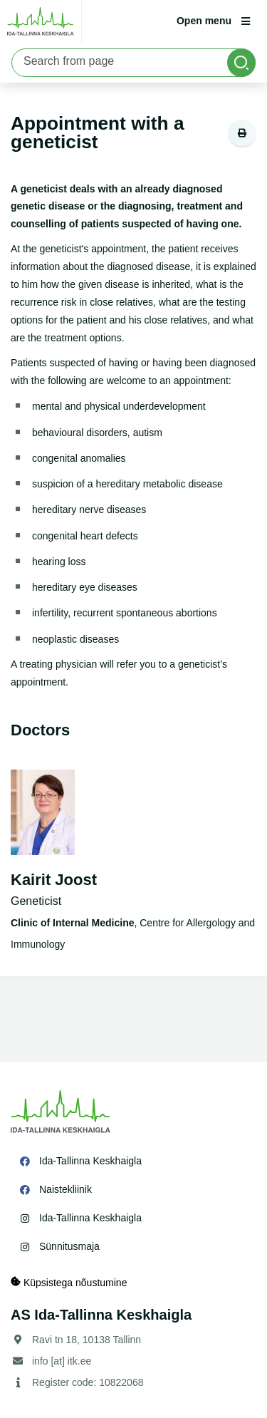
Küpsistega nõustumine (69, 1282)
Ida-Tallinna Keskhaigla (90, 1160)
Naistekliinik (65, 1189)
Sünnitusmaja (69, 1246)
